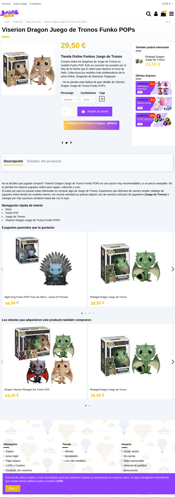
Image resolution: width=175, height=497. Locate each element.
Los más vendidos (75, 461)
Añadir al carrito (94, 111)
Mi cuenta (129, 456)
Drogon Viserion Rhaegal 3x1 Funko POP (26, 390)
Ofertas (69, 451)
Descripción (13, 161)
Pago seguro (13, 461)
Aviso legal (20, 3)
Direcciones (131, 470)
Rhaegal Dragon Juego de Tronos (155, 58)
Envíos (6, 3)
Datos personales (134, 461)
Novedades (71, 456)
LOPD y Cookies (15, 465)
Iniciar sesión (131, 451)
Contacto (35, 3)
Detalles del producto (44, 161)
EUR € (167, 3)
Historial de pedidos (135, 465)
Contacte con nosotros (19, 470)
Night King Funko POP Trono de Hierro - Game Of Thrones (36, 297)
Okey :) (13, 488)
